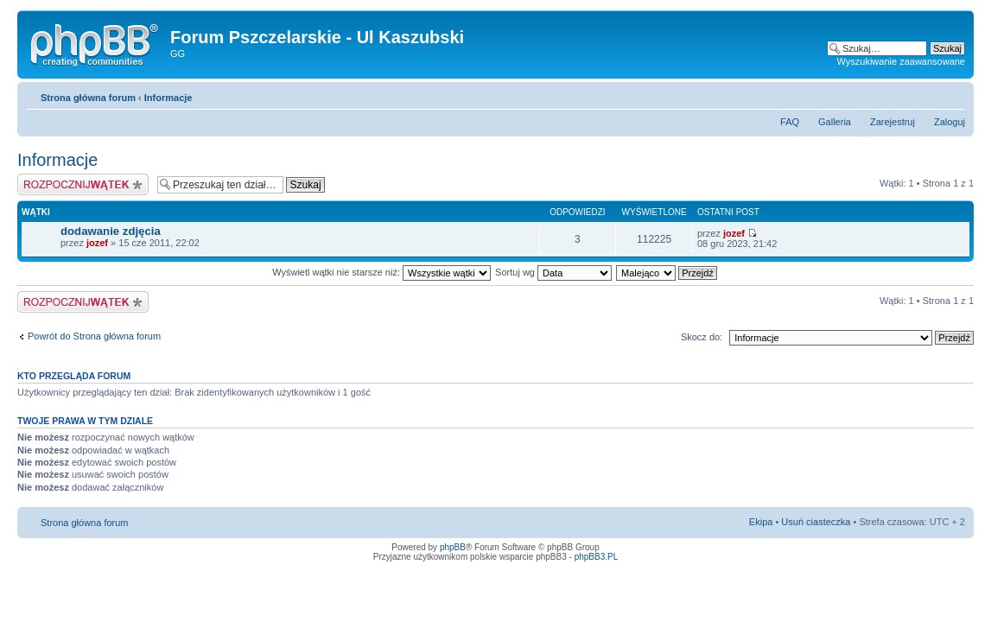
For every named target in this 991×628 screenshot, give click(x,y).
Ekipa (761, 522)
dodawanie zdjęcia (110, 231)
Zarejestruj (892, 122)
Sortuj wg (553, 272)
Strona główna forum (88, 97)
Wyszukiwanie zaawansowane (901, 61)
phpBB (453, 547)
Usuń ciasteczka (815, 522)
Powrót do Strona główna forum (94, 336)
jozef (97, 243)
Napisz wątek (83, 184)
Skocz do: (701, 337)
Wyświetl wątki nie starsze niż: (381, 272)
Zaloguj (949, 122)
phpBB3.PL (597, 556)
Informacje (168, 97)
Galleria (834, 122)
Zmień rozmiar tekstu (952, 94)
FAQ (789, 122)
